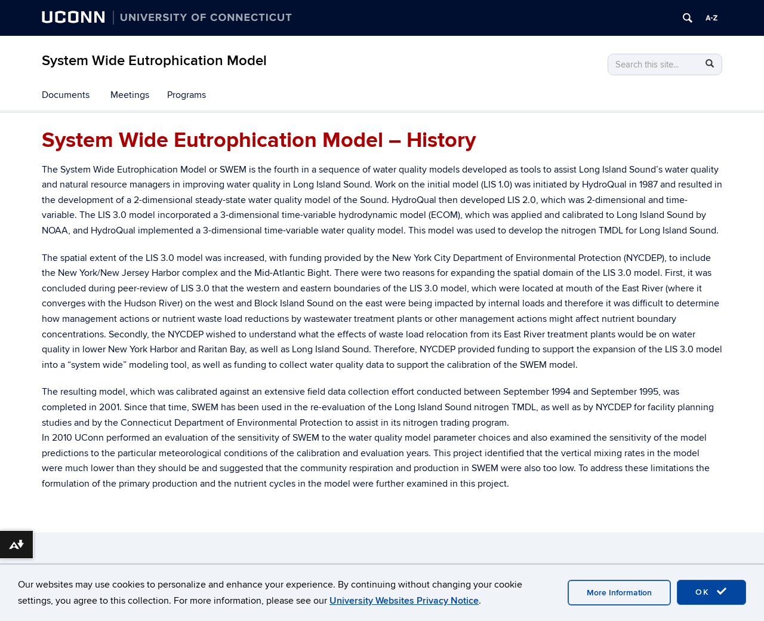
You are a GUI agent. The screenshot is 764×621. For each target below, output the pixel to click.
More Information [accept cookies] (619, 593)
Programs (186, 95)
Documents (66, 95)
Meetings (129, 95)
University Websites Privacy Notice (404, 601)
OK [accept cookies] (711, 591)
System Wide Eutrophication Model (154, 60)
